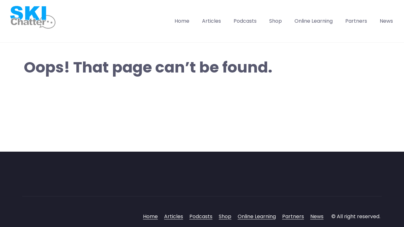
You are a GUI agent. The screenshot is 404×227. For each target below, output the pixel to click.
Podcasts (245, 21)
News (386, 21)
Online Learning (313, 21)
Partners (356, 21)
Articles (211, 21)
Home (182, 21)
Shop (275, 21)
